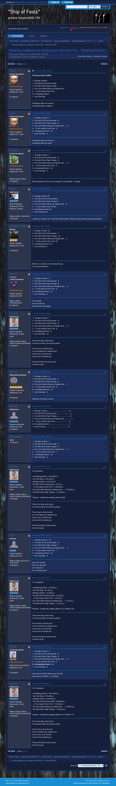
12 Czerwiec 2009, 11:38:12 (41, 226)
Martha (13, 372)
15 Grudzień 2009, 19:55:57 (41, 646)
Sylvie (101, 41)
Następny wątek (100, 56)
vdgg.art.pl (74, 27)
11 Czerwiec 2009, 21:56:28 (43, 71)
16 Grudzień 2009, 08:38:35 (41, 683)
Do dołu (11, 64)
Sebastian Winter (18, 226)
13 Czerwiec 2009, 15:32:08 (41, 406)
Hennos (13, 150)
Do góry (11, 751)
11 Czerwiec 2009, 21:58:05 (41, 113)
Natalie (13, 646)
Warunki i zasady (96, 780)
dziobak (13, 406)
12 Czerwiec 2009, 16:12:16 (41, 274)
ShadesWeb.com (23, 783)
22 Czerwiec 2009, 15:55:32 (41, 578)
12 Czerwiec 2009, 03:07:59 (41, 150)
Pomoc (88, 780)
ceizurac (14, 313)
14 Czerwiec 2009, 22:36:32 (41, 466)
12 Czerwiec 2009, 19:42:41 (41, 372)
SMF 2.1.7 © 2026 (11, 780)
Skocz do (73, 766)
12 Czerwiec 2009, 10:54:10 (41, 189)
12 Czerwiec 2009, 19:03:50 (41, 313)
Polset (13, 189)
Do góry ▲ (106, 780)
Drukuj (104, 64)
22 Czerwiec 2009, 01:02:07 (41, 535)
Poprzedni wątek (85, 56)
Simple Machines (23, 780)
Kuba (12, 535)
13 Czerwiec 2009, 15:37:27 (41, 437)
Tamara (13, 274)
